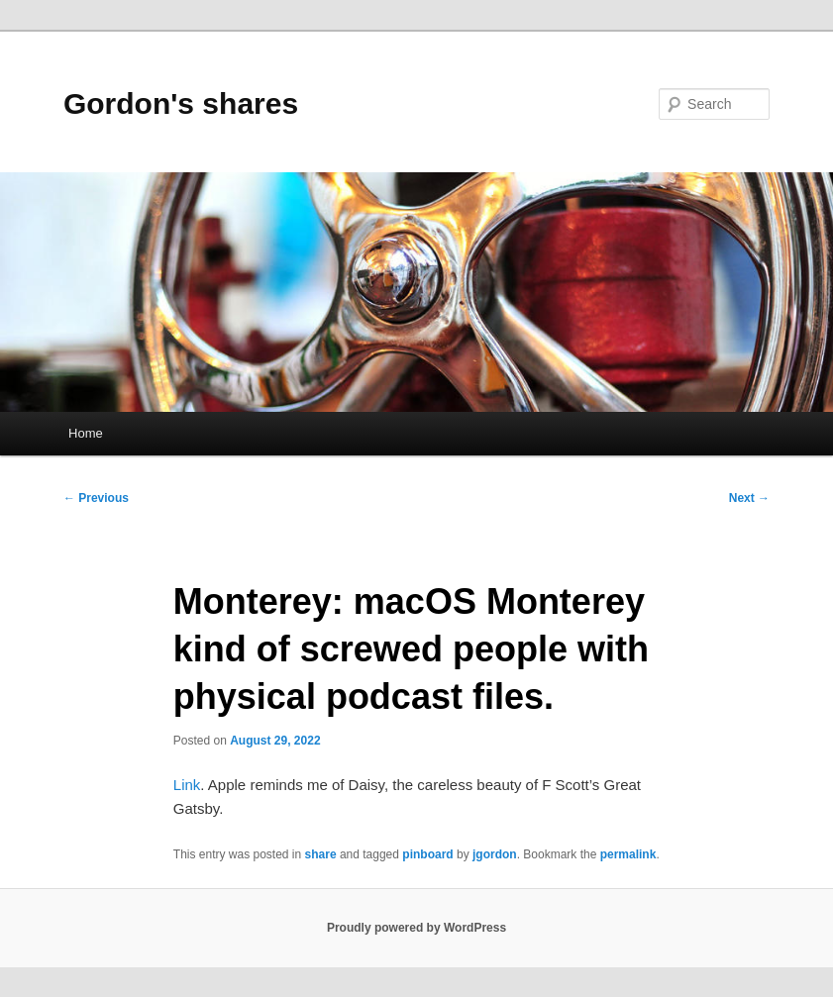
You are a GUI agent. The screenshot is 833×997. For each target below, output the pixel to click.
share (321, 854)
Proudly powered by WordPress (416, 928)
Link (187, 784)
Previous (96, 498)
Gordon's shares (180, 103)
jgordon (494, 854)
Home (85, 433)
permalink (628, 854)
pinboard (427, 854)
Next (749, 498)
